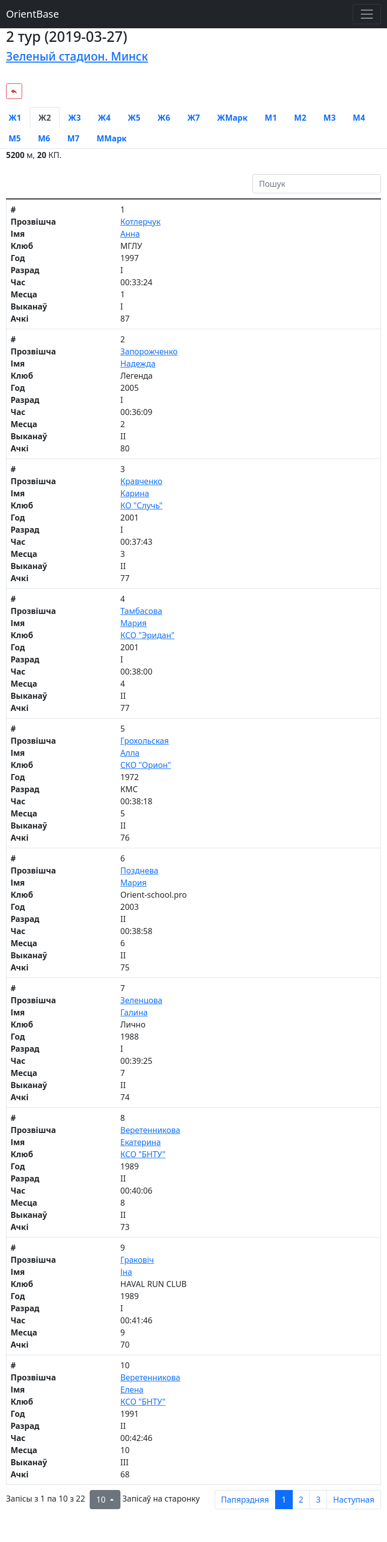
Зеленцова (141, 1000)
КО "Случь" (141, 505)
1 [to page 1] (284, 1499)
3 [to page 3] (318, 1499)
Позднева (139, 870)
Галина (134, 1012)
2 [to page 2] (301, 1499)
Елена (132, 1389)
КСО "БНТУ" (143, 1154)
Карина (134, 493)
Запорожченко (149, 351)
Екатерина (140, 1142)
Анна (130, 233)
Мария (133, 623)
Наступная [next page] (353, 1499)
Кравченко (141, 481)
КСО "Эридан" (147, 635)
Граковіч (137, 1259)
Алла (130, 752)
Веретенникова (150, 1130)
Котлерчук (140, 221)
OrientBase (32, 14)
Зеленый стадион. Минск (77, 56)
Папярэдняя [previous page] (245, 1499)
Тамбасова (141, 610)
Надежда (138, 363)
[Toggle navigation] (367, 14)
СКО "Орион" (145, 764)
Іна (126, 1271)
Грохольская (144, 740)
